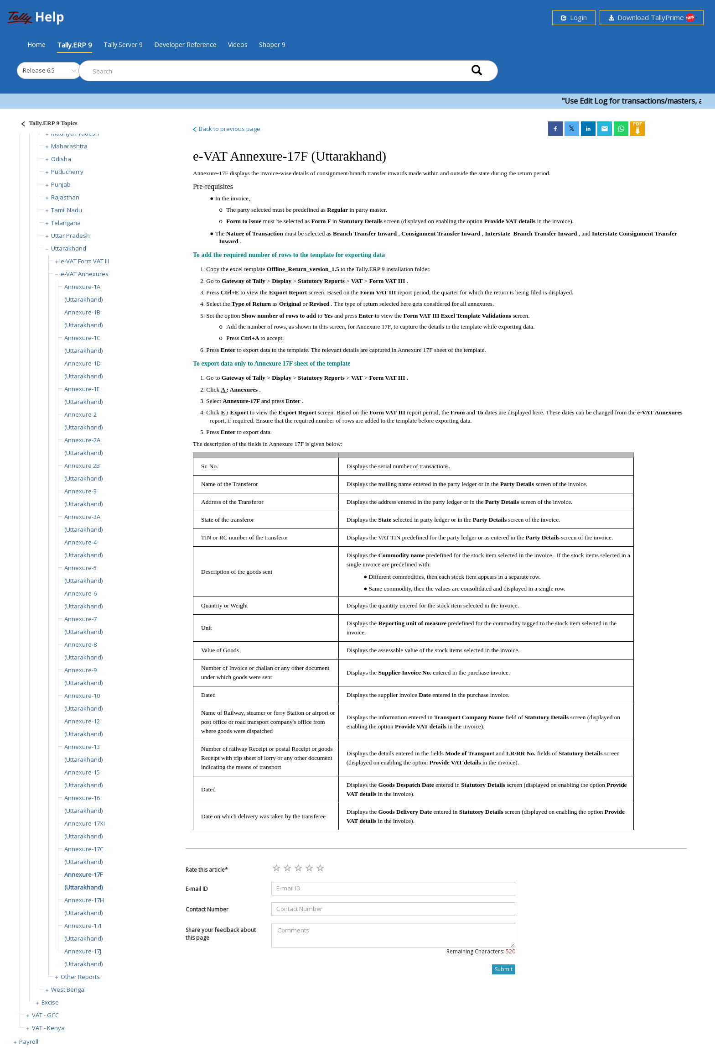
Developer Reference (185, 44)
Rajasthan (65, 197)
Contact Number (207, 909)
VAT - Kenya (48, 1028)
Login (574, 17)
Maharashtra (69, 146)
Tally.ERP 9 (74, 44)
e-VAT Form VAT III (85, 261)
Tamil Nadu (66, 210)
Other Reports (80, 977)
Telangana (66, 223)
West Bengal (68, 989)
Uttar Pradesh (70, 235)
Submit (504, 969)
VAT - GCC (45, 1015)
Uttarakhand (68, 248)
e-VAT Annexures (85, 274)
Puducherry (67, 171)
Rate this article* (207, 870)
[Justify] (46, 124)
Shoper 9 (272, 44)
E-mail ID (197, 889)
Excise (50, 1002)
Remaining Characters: (480, 951)
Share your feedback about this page (221, 934)
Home (36, 44)
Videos (238, 44)
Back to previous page (226, 129)
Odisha (61, 159)
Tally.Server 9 (123, 44)
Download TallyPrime (651, 17)
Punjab (61, 184)
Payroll (28, 1041)
